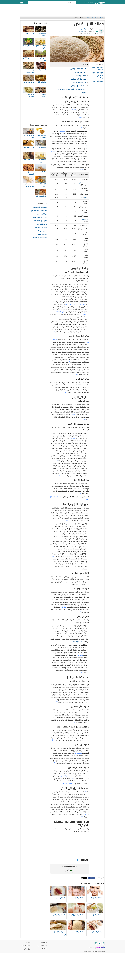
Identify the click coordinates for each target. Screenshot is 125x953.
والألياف (69, 385)
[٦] (83, 169)
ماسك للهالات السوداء (40, 237)
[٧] (81, 169)
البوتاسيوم (85, 219)
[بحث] (73, 2)
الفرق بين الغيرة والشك (39, 221)
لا (67, 870)
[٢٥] (53, 740)
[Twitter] (99, 943)
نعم (72, 870)
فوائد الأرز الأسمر (78, 641)
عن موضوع (44, 942)
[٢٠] (81, 612)
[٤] (82, 127)
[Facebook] (103, 943)
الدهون (86, 197)
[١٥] (66, 392)
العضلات (53, 151)
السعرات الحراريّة (83, 182)
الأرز (85, 792)
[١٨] (80, 493)
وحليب (84, 814)
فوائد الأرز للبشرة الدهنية (97, 68)
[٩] (60, 296)
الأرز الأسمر (72, 110)
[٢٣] (57, 702)
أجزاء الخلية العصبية (41, 227)
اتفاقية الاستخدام (25, 946)
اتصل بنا (28, 942)
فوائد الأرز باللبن (98, 81)
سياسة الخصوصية (42, 946)
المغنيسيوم (62, 131)
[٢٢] (82, 672)
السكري (73, 438)
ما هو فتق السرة (41, 224)
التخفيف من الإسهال (68, 783)
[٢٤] (74, 722)
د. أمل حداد (82, 31)
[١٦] (57, 460)
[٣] (80, 117)
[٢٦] (54, 763)
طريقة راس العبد (42, 214)
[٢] (81, 117)
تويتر (86, 878)
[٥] (81, 127)
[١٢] (69, 362)
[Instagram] (96, 943)
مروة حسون (84, 29)
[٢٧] (72, 778)
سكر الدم (63, 607)
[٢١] (74, 622)
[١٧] (59, 475)
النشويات (73, 414)
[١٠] (76, 316)
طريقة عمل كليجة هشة (40, 207)
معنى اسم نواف (42, 231)
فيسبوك (92, 878)
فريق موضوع (27, 949)
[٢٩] (71, 831)
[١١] (54, 331)
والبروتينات (79, 655)
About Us (44, 949)
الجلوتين (52, 556)
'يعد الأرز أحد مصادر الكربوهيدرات (75, 304)
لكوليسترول (78, 753)
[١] (68, 107)
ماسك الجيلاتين (42, 234)
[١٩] (67, 520)
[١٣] (77, 374)
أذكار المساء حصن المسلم (39, 210)
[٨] (80, 169)
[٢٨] (60, 783)
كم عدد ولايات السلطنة (40, 217)
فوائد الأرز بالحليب (100, 77)
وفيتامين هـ (63, 776)
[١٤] (76, 374)
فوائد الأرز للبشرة (97, 72)
